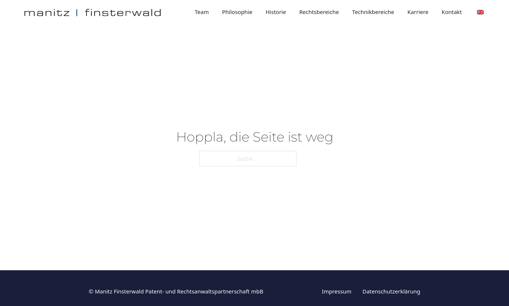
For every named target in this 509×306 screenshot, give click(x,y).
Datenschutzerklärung (391, 291)
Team (202, 11)
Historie (276, 11)
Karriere (417, 11)
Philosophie (237, 11)
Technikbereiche (373, 11)
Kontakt (452, 11)
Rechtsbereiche (319, 11)
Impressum (336, 291)
